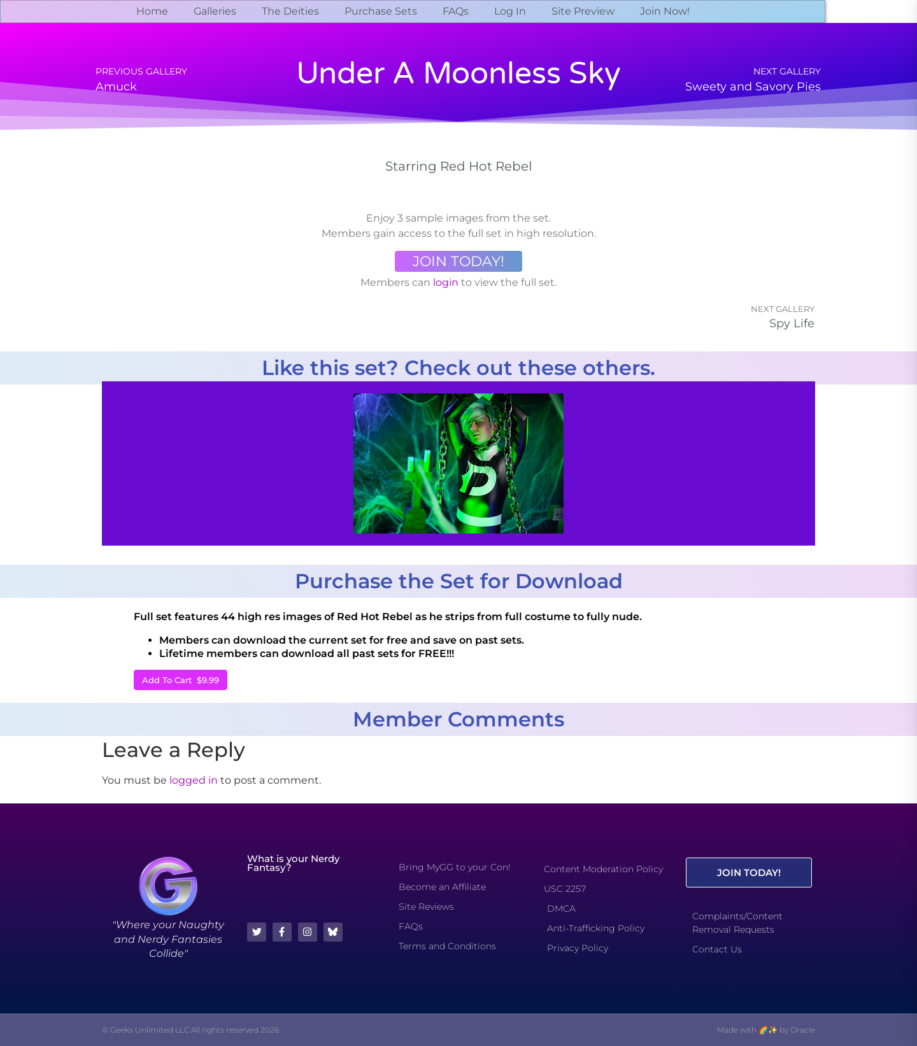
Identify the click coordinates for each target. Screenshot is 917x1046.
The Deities (290, 11)
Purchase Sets (381, 11)
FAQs (456, 11)
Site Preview (583, 11)
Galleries (215, 11)
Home (152, 11)
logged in (193, 780)
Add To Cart (180, 680)
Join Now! (665, 11)
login (445, 282)
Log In (510, 11)
